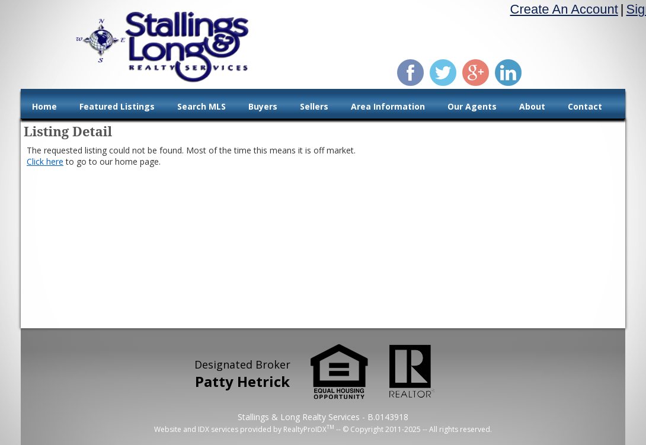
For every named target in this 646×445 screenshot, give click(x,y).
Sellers (314, 106)
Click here (45, 161)
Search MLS (201, 106)
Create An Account (564, 9)
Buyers (262, 106)
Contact (585, 106)
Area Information (388, 106)
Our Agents (472, 106)
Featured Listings (117, 106)
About (532, 106)
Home (44, 106)
